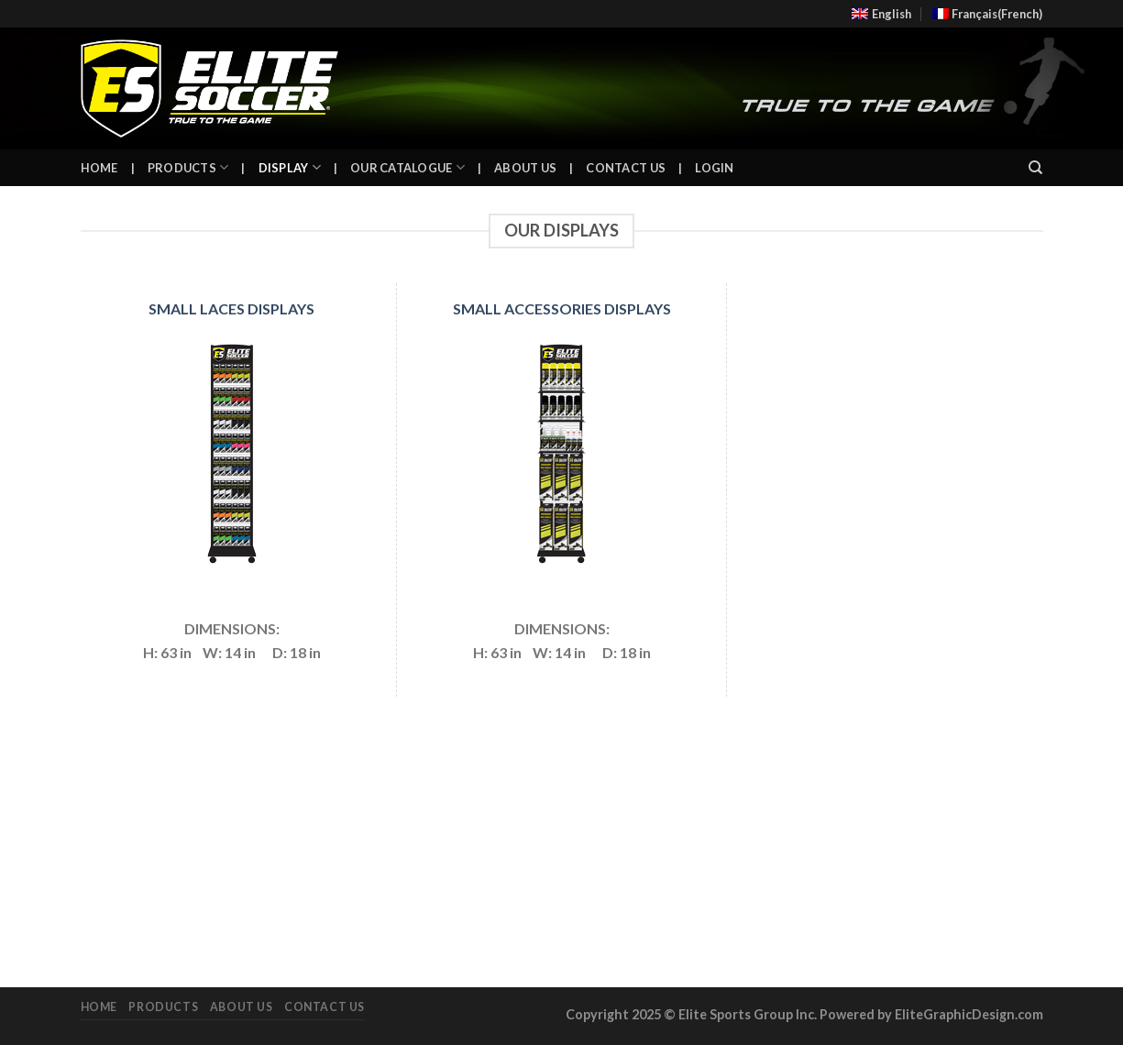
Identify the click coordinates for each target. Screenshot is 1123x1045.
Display (290, 167)
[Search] (1035, 167)
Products (188, 167)
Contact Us (626, 167)
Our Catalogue (407, 167)
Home (99, 167)
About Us (525, 167)
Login (714, 167)
